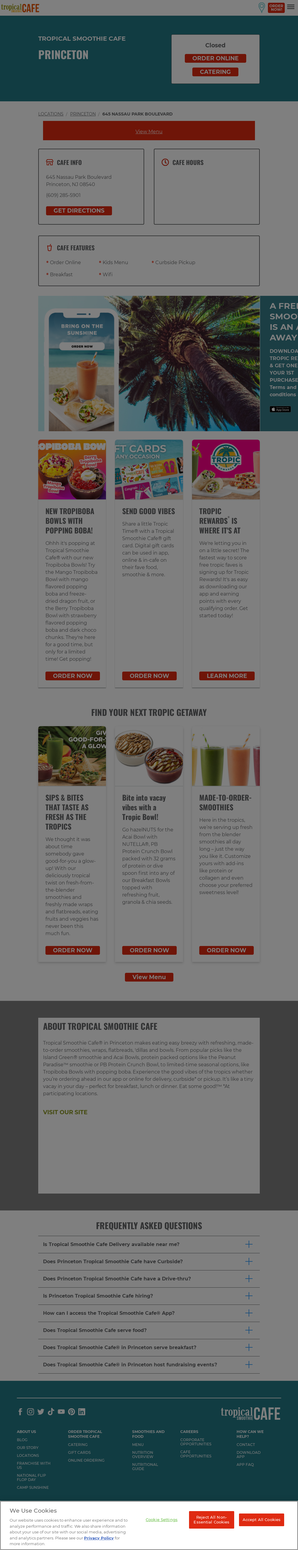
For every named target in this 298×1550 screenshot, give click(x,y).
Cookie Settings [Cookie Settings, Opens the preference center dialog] (162, 1519)
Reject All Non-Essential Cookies (211, 1519)
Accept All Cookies (262, 1519)
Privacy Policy (99, 1538)
